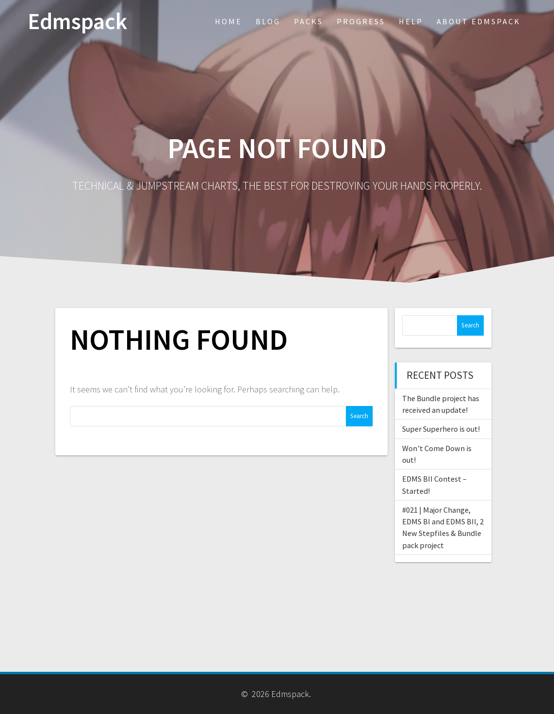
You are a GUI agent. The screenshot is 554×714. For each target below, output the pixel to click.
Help (411, 21)
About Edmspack (479, 21)
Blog (268, 21)
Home (228, 21)
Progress (361, 21)
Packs (308, 21)
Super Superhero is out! (441, 429)
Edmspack (77, 21)
